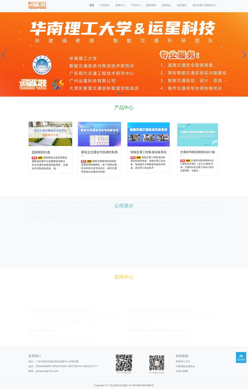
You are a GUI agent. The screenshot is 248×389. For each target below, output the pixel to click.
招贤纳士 (166, 5)
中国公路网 (182, 371)
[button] (4, 54)
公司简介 (105, 5)
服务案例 (151, 5)
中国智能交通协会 (185, 366)
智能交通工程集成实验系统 (148, 151)
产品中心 (136, 5)
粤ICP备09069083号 (143, 385)
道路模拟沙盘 (41, 152)
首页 (91, 5)
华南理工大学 (183, 361)
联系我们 (182, 5)
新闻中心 (120, 5)
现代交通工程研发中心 (205, 5)
